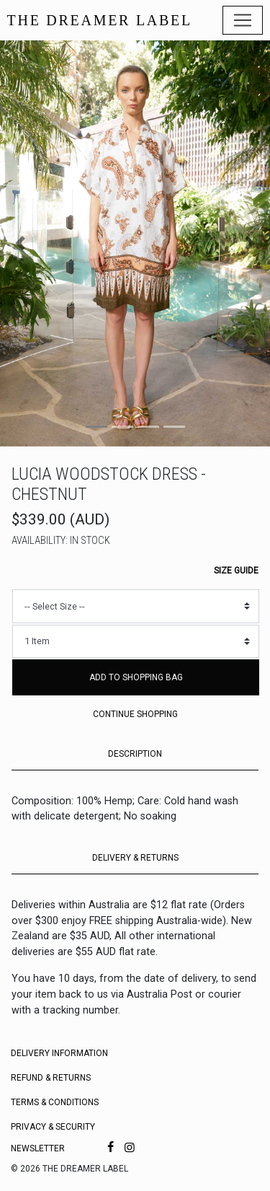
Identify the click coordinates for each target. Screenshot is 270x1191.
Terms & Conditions (55, 1102)
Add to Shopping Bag (136, 677)
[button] (20, 243)
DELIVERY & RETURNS (135, 858)
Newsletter (38, 1148)
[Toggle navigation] (242, 20)
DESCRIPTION (135, 754)
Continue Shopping (135, 714)
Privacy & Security (53, 1127)
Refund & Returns (51, 1078)
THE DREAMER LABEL (99, 20)
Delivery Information (59, 1053)
